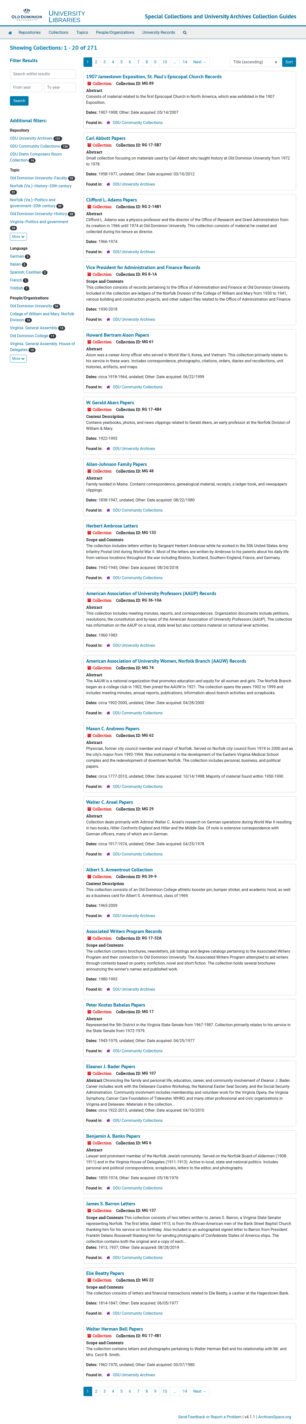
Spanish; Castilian (26, 272)
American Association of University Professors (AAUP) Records (151, 593)
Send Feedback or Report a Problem (209, 1417)
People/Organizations (115, 32)
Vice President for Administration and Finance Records (143, 267)
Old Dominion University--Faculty (39, 178)
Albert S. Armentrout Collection (119, 869)
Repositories (30, 32)
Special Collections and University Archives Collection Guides (220, 16)
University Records (158, 32)
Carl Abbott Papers (105, 138)
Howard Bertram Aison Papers (117, 335)
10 (165, 62)
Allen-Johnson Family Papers (116, 464)
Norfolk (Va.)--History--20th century (41, 186)
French (16, 280)
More (18, 237)
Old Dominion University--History (39, 213)
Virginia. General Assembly (34, 327)
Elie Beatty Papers (105, 1273)
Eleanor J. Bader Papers (110, 1066)
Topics (82, 32)
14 (185, 62)
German (17, 256)
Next (199, 62)
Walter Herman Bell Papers (114, 1329)
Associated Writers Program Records (124, 931)
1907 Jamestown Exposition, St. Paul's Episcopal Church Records (154, 76)
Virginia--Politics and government (39, 221)
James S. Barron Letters (110, 1203)
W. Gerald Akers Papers (110, 402)
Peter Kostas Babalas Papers (115, 1005)
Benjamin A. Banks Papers (113, 1136)
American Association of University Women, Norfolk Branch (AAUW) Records (166, 661)
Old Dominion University (31, 306)
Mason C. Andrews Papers (112, 728)
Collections (59, 32)
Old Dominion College (29, 335)
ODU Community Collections (35, 146)
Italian (16, 264)
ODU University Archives (31, 138)
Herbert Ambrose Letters (112, 526)
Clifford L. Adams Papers (111, 200)
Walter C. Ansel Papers (109, 802)
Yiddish (17, 288)
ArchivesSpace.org (274, 1417)
